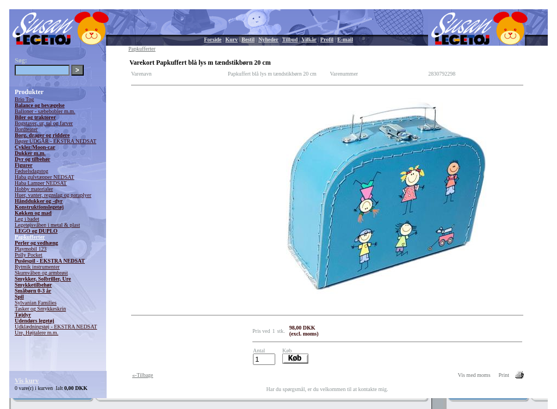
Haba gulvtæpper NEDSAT (44, 177)
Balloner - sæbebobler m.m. (45, 111)
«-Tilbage (142, 375)
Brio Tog (24, 99)
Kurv (231, 39)
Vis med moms (474, 375)
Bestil (248, 39)
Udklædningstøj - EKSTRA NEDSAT (56, 327)
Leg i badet (27, 219)
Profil (326, 39)
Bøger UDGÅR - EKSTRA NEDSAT (55, 141)
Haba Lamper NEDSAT (41, 183)
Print (504, 375)
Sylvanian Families (36, 303)
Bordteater (26, 129)
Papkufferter (30, 237)
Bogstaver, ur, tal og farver (44, 123)
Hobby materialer (34, 189)
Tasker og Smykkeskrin (40, 309)
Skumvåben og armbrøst (41, 273)
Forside (212, 39)
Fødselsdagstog (31, 171)
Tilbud (290, 39)
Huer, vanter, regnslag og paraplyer (53, 195)
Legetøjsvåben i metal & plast (47, 225)
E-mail (345, 39)
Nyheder (268, 39)
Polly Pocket (28, 255)
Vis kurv (27, 381)
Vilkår (308, 39)
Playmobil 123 (31, 249)
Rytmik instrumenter (37, 267)
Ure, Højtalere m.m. (36, 333)
